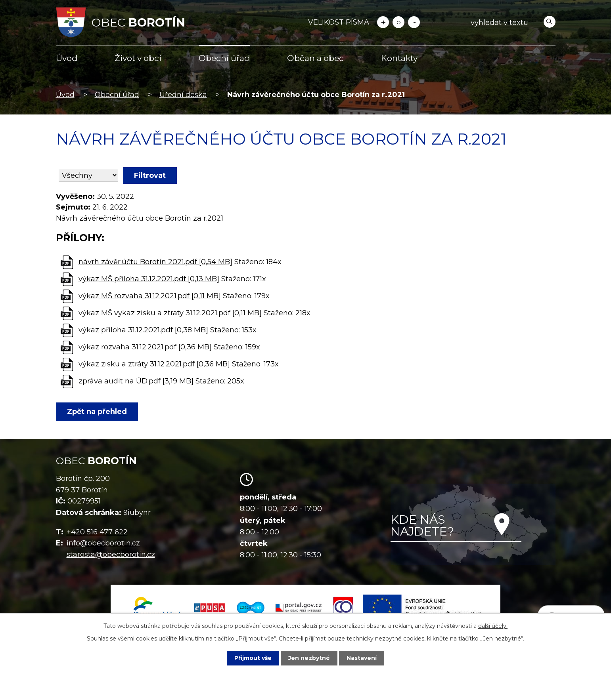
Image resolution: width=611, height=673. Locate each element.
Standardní (398, 22)
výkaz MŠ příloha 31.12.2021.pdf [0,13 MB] (149, 279)
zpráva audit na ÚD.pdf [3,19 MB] (136, 381)
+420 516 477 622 (97, 532)
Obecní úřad (224, 58)
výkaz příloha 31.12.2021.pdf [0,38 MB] (143, 330)
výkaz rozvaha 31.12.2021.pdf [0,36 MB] (145, 347)
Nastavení (362, 658)
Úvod (67, 58)
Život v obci (138, 58)
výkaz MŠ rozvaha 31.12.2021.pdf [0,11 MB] (150, 296)
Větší (383, 22)
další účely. (493, 625)
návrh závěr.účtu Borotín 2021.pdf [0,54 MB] (155, 261)
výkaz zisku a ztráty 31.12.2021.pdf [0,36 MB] (154, 364)
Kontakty (399, 58)
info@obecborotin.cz (103, 543)
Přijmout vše (253, 658)
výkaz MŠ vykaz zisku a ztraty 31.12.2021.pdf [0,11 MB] (170, 313)
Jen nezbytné (309, 658)
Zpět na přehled (97, 411)
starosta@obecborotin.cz (111, 554)
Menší (414, 22)
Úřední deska (183, 94)
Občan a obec (315, 58)
